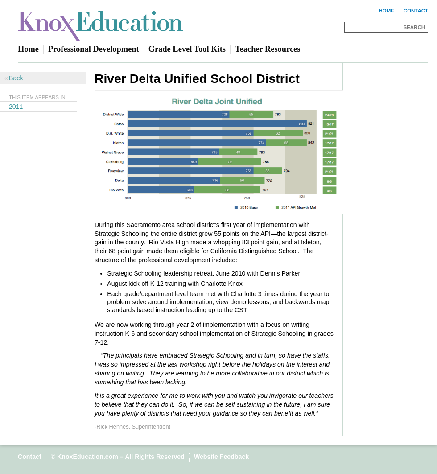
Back (16, 78)
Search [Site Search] (414, 27)
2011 (16, 106)
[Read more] (218, 153)
